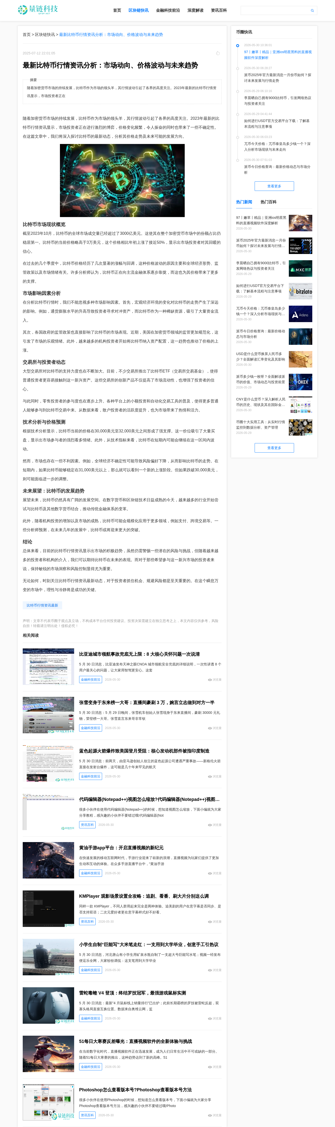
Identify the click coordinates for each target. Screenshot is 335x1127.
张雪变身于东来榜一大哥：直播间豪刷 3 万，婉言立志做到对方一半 (146, 702)
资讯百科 (219, 10)
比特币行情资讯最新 (42, 605)
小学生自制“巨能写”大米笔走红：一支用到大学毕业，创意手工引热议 (148, 944)
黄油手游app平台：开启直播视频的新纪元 (121, 847)
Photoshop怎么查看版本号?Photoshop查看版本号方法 (135, 1089)
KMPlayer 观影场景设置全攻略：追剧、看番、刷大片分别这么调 (144, 896)
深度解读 (195, 10)
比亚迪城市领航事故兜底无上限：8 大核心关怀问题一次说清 (139, 654)
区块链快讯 (139, 10)
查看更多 (274, 186)
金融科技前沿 (168, 10)
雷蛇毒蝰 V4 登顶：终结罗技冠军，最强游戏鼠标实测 (132, 993)
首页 (117, 10)
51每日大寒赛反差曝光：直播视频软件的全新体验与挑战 (135, 1041)
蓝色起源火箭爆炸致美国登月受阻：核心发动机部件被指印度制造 (144, 751)
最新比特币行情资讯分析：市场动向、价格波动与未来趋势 (111, 34)
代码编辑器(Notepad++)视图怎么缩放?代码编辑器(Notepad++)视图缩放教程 (150, 799)
